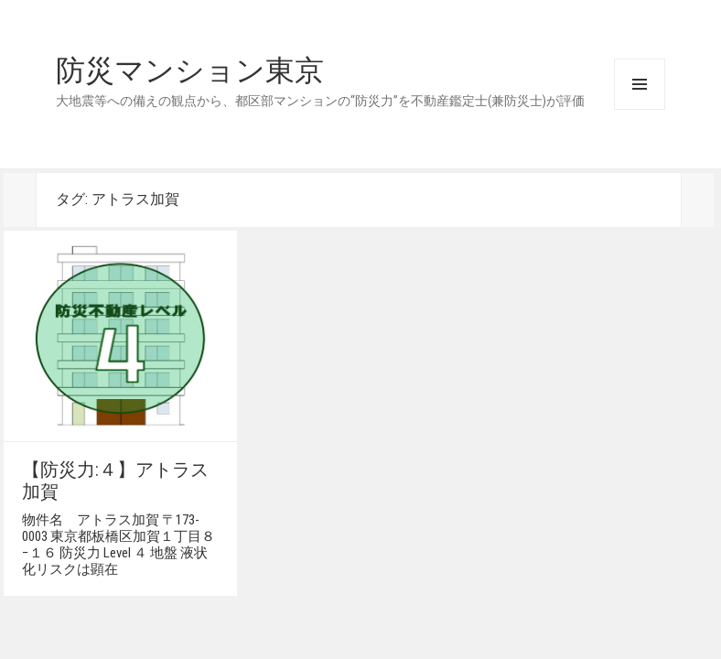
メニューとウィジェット (639, 84)
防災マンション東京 (190, 70)
